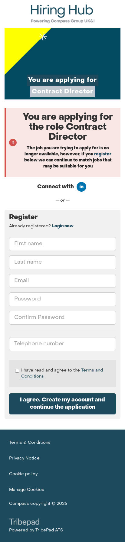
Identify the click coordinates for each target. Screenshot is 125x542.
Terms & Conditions (30, 443)
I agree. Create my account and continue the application (62, 404)
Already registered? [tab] (41, 226)
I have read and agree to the (59, 373)
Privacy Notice (24, 458)
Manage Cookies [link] (26, 490)
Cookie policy (23, 474)
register (102, 154)
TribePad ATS (49, 530)
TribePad (24, 522)
